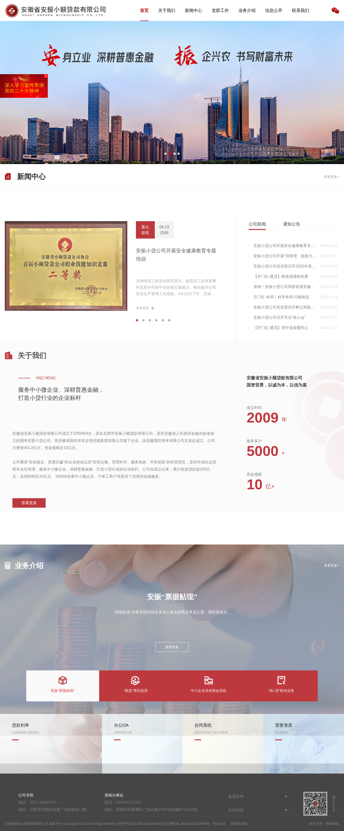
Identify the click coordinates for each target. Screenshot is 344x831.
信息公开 (273, 10)
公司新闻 (257, 334)
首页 (144, 10)
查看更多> (331, 179)
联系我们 (300, 10)
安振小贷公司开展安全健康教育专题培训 (176, 367)
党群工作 (220, 10)
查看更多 (29, 566)
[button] (165, 154)
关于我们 (166, 10)
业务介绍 (247, 10)
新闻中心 (193, 10)
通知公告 (291, 334)
